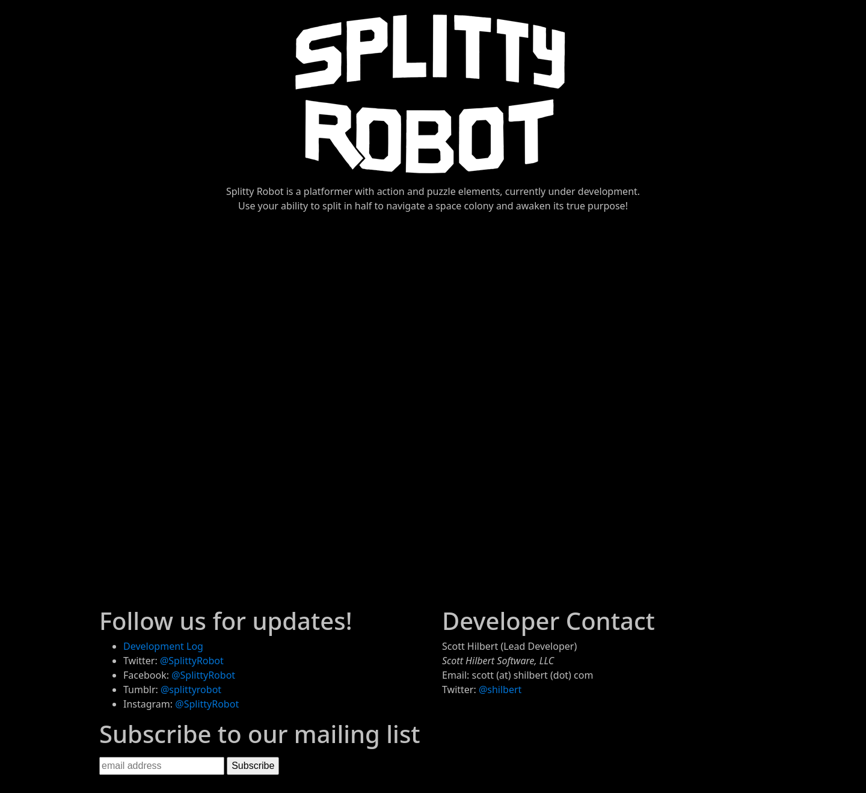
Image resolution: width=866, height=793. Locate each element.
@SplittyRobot (192, 660)
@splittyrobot (191, 689)
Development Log (163, 646)
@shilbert (500, 689)
